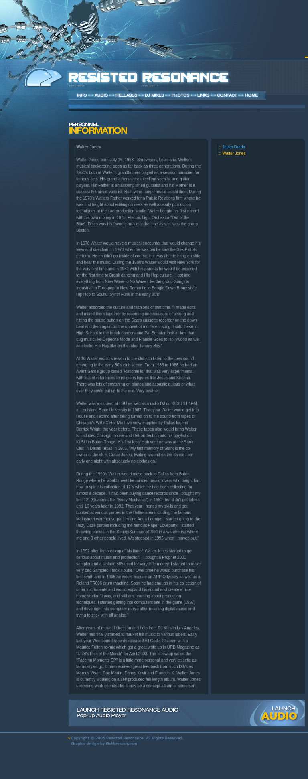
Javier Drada (233, 147)
